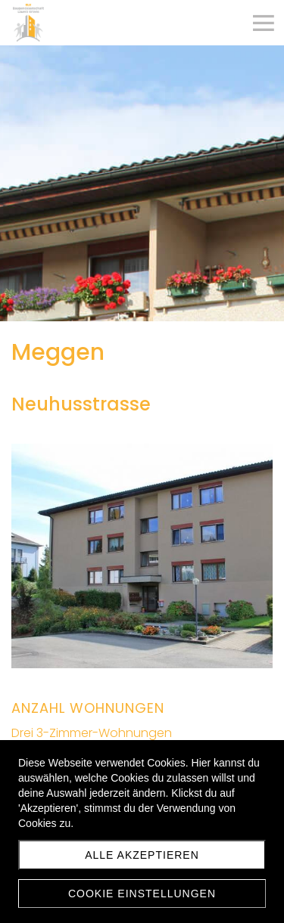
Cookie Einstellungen (142, 893)
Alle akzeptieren (142, 855)
